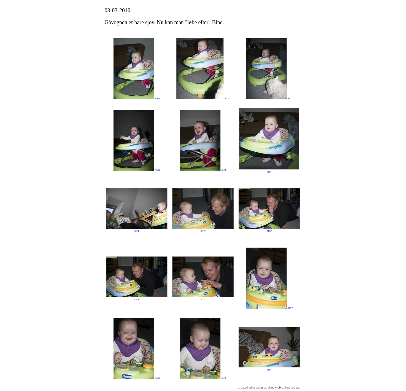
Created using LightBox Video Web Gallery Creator (269, 387)
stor (157, 98)
